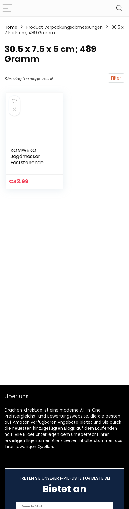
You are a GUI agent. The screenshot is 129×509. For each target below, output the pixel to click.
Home (11, 27)
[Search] (119, 8)
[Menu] (7, 8)
